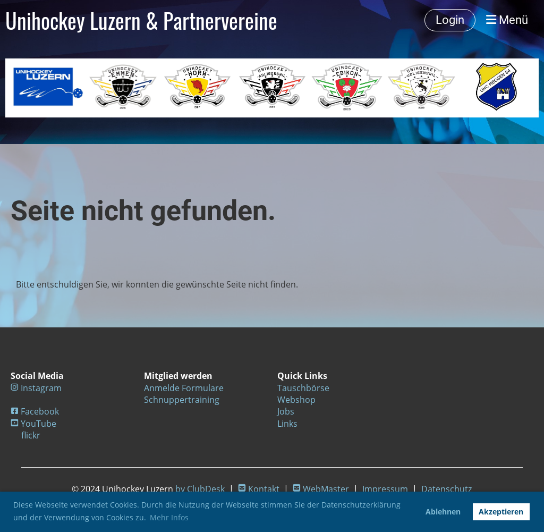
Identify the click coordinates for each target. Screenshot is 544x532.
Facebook (40, 411)
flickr (30, 435)
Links (287, 423)
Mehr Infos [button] (169, 517)
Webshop (296, 400)
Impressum (385, 489)
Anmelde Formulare (184, 388)
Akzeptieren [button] (501, 511)
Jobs (285, 411)
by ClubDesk (200, 489)
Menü (507, 20)
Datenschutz (446, 489)
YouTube (38, 423)
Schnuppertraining (181, 400)
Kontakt (263, 489)
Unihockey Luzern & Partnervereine (141, 20)
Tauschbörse (303, 388)
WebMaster (326, 489)
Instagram (41, 388)
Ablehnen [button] (443, 511)
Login (450, 20)
